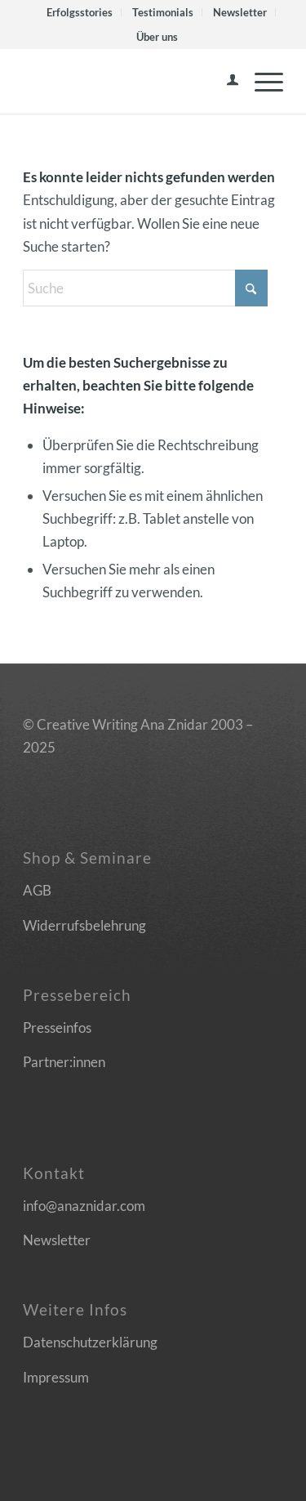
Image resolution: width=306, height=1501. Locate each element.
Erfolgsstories (80, 12)
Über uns (157, 36)
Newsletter (240, 12)
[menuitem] (80, 12)
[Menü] (260, 81)
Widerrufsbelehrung (84, 925)
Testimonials (162, 12)
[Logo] (127, 81)
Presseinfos (57, 1027)
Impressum (56, 1377)
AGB (37, 890)
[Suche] (145, 288)
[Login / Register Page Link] (224, 81)
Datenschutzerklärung (90, 1342)
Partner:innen (64, 1061)
